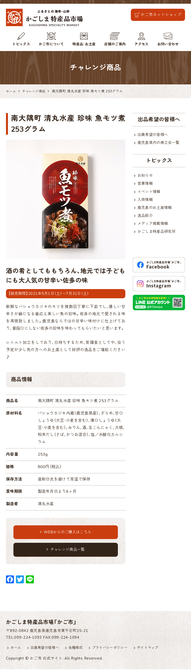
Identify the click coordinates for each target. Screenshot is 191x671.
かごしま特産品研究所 (158, 235)
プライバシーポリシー (115, 649)
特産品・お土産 (84, 44)
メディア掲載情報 (154, 226)
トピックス (21, 44)
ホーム (16, 649)
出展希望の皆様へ (154, 134)
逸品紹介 (146, 218)
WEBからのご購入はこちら (65, 532)
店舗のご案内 (115, 44)
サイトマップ (154, 649)
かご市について (51, 44)
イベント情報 (150, 193)
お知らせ (146, 176)
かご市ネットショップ (161, 14)
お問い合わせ (168, 44)
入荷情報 (146, 201)
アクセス (141, 44)
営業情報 (146, 184)
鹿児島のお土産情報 (156, 210)
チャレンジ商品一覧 (65, 550)
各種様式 (78, 649)
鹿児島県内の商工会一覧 (160, 143)
